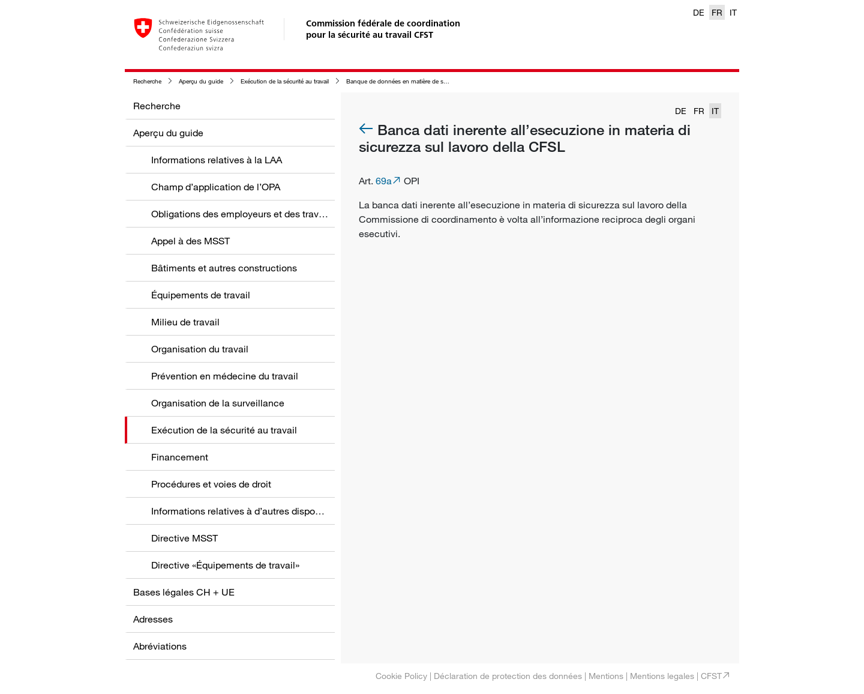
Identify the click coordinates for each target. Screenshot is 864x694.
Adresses (153, 619)
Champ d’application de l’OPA (215, 187)
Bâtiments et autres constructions (224, 268)
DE (698, 12)
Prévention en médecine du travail (224, 376)
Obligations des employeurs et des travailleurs (250, 214)
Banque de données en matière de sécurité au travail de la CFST (431, 81)
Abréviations (160, 646)
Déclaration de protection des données (508, 676)
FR (717, 12)
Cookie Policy (401, 676)
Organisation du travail (199, 349)
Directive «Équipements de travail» (225, 565)
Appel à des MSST (190, 241)
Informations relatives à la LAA (216, 160)
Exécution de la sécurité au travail (285, 81)
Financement (179, 457)
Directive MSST (184, 538)
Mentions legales (662, 676)
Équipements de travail (200, 295)
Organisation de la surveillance (217, 403)
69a (384, 181)
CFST (711, 676)
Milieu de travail (185, 322)
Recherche (147, 81)
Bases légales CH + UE (184, 592)
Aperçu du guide (201, 81)
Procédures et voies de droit (211, 484)
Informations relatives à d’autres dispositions (247, 511)
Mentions (606, 676)
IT (733, 12)
